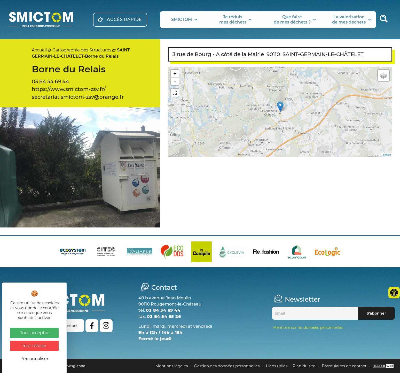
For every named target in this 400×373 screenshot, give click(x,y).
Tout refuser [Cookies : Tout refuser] (34, 345)
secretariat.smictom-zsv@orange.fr (78, 97)
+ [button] (175, 73)
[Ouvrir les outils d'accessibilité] (394, 292)
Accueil (39, 50)
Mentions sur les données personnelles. (308, 327)
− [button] (175, 81)
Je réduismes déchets (235, 19)
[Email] (315, 313)
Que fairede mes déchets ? (295, 19)
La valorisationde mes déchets (351, 19)
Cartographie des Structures (81, 50)
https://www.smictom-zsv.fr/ (69, 89)
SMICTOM (184, 19)
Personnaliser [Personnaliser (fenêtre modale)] (34, 358)
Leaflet (386, 155)
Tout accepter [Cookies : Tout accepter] (34, 332)
